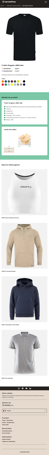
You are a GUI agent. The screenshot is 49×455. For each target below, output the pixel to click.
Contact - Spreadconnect (8, 422)
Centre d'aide (5, 424)
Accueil (2, 5)
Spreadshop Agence (7, 431)
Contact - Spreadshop (7, 420)
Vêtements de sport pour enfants (14, 5)
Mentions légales (6, 439)
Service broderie (6, 433)
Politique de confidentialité (8, 441)
